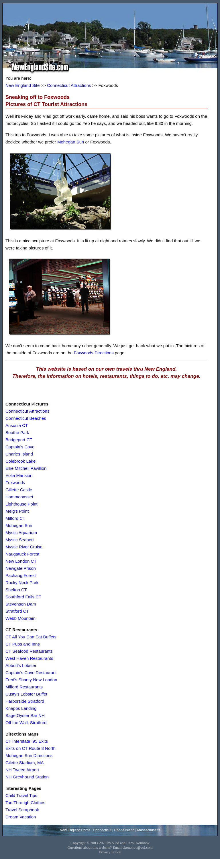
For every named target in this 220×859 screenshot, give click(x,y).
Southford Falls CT (23, 596)
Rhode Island (124, 830)
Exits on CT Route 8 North (30, 748)
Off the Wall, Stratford (25, 722)
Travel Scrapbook (22, 809)
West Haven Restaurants (29, 658)
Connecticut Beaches (25, 418)
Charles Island (19, 454)
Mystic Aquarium (21, 532)
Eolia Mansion (18, 475)
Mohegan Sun (70, 141)
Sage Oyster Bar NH (25, 715)
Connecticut (102, 830)
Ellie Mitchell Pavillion (25, 468)
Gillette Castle (18, 489)
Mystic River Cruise (23, 546)
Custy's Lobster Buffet (26, 694)
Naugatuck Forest (22, 554)
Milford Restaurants (24, 686)
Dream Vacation (20, 816)
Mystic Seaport (19, 539)
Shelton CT (16, 589)
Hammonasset (19, 496)
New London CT (20, 561)
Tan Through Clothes (25, 802)
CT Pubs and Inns (22, 644)
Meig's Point (17, 511)
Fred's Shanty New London (31, 679)
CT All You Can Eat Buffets (30, 636)
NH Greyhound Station (27, 776)
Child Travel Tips (21, 795)
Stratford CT (17, 611)
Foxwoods (15, 482)
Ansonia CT (16, 425)
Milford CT (15, 518)
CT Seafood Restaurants (29, 651)
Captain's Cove (19, 446)
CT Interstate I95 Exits (26, 741)
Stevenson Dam (20, 604)
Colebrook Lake (20, 461)
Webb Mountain (20, 618)
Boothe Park (17, 432)
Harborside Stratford (24, 701)
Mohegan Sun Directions (28, 755)
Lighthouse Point (21, 504)
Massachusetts (148, 830)
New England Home (75, 830)
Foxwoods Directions (93, 352)
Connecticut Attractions (69, 85)
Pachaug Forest (20, 575)
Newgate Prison (20, 568)
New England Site (22, 85)
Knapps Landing (20, 708)
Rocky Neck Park (21, 582)
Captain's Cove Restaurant (31, 672)
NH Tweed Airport (22, 769)
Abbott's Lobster (20, 665)
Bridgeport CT (18, 439)
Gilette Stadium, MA (24, 762)
